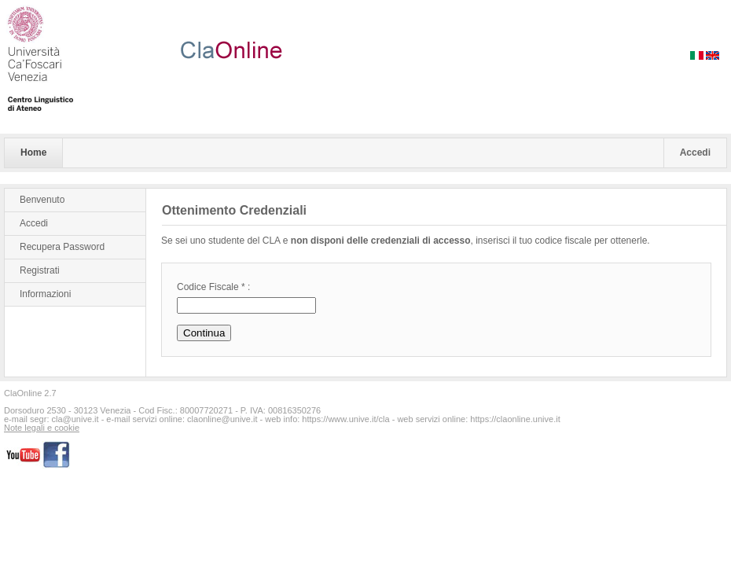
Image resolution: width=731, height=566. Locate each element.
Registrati (40, 270)
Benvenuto (42, 199)
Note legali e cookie (41, 428)
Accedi (695, 152)
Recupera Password (62, 246)
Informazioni (45, 294)
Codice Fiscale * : (213, 287)
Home (33, 152)
